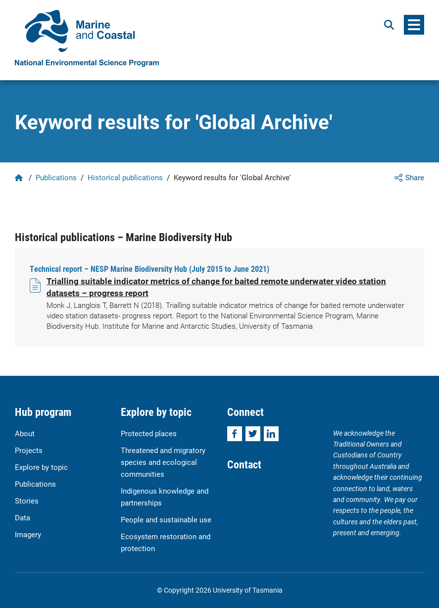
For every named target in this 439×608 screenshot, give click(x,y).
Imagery (28, 534)
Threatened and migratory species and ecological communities (163, 462)
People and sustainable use (166, 519)
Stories (27, 501)
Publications (56, 177)
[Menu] (414, 25)
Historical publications (125, 177)
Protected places (149, 433)
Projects (29, 450)
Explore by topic (41, 467)
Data (22, 517)
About (25, 433)
